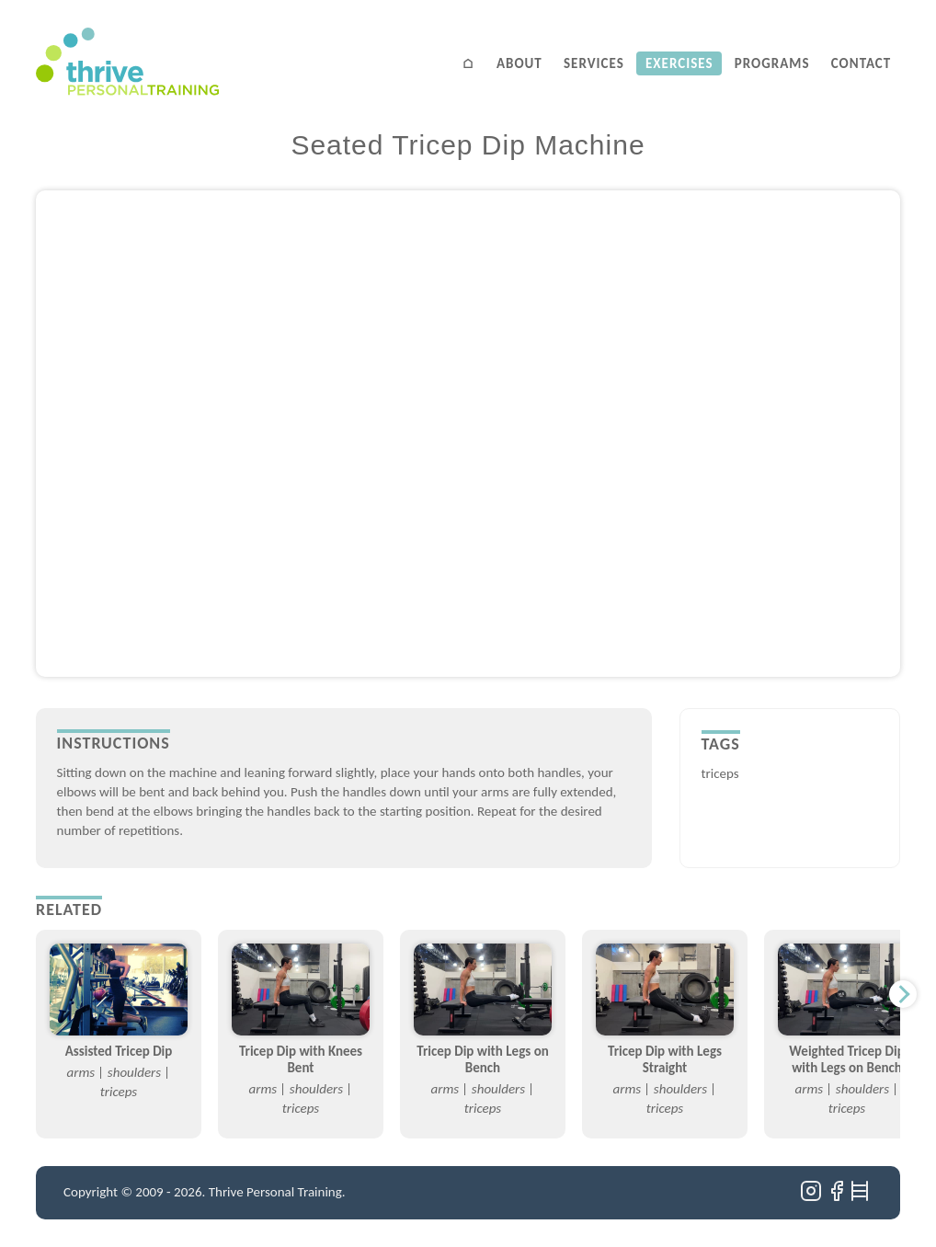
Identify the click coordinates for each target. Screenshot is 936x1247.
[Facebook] (838, 1197)
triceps (720, 773)
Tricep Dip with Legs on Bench (483, 1059)
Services (594, 63)
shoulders (134, 1072)
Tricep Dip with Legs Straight (665, 1059)
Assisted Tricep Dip (119, 1051)
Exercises (679, 63)
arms (81, 1072)
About (519, 63)
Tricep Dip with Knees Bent (300, 1059)
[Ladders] (861, 1197)
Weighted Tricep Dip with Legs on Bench (846, 1059)
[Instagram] (812, 1197)
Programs (772, 63)
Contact (861, 63)
